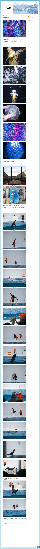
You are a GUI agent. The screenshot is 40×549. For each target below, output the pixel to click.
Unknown (30, 16)
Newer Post (4, 545)
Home (14, 545)
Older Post (25, 545)
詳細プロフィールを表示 (30, 17)
